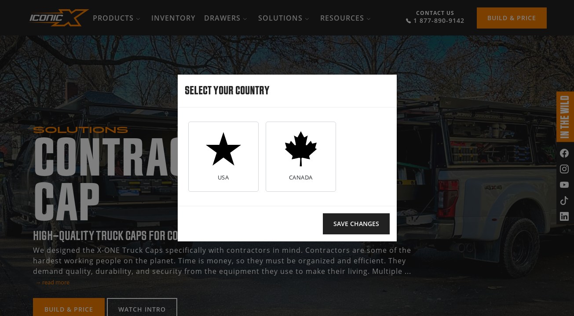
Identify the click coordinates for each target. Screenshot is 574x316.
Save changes (356, 223)
